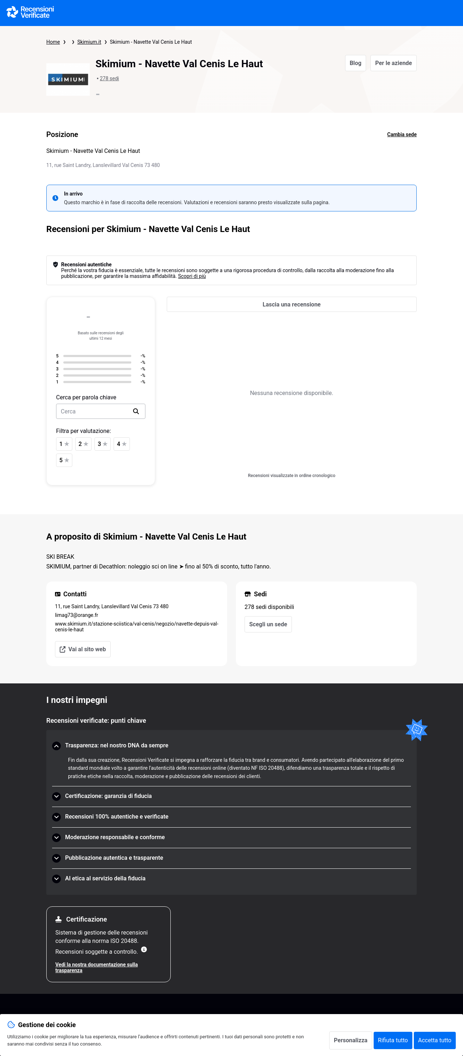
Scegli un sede (268, 624)
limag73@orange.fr (76, 615)
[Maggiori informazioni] (144, 949)
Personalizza (351, 1040)
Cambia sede (402, 134)
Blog (356, 63)
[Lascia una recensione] (292, 304)
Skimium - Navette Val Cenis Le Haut (151, 42)
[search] (136, 411)
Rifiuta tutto (393, 1040)
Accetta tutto (434, 1040)
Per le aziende (393, 63)
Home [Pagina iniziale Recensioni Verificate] (53, 42)
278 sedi (109, 78)
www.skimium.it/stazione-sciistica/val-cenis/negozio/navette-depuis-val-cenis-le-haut (136, 626)
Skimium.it (89, 42)
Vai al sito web (83, 649)
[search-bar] (100, 411)
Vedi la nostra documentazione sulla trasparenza (96, 967)
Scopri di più (192, 276)
